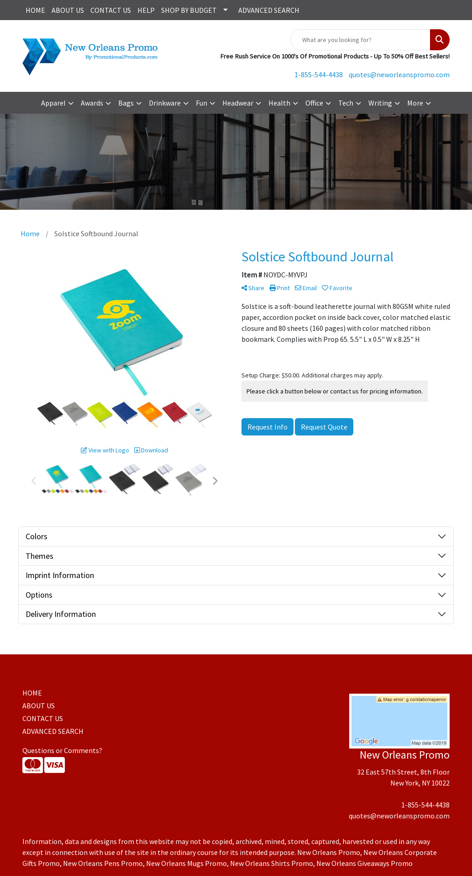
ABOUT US (68, 10)
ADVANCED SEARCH (268, 10)
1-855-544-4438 (318, 74)
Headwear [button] (237, 102)
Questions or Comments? (62, 750)
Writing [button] (380, 102)
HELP (146, 10)
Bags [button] (126, 102)
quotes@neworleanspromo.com (399, 74)
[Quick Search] (360, 39)
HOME (35, 10)
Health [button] (279, 102)
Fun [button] (201, 102)
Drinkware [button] (165, 102)
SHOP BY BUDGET (189, 10)
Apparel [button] (53, 102)
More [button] (415, 102)
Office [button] (314, 102)
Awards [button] (92, 102)
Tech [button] (345, 102)
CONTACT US (110, 10)
